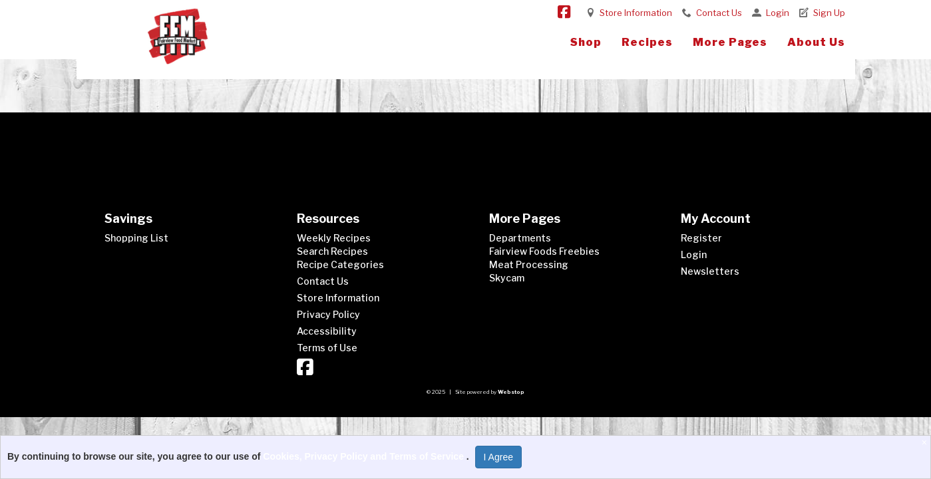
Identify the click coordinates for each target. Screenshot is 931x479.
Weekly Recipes (334, 237)
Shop (586, 42)
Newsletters (710, 271)
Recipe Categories (340, 264)
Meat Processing (528, 264)
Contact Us (719, 12)
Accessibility (327, 331)
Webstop (511, 392)
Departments (520, 237)
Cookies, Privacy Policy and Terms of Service (364, 456)
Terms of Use (327, 347)
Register (701, 237)
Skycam (506, 277)
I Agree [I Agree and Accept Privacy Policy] (498, 457)
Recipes (647, 42)
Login (777, 12)
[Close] (926, 442)
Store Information (636, 12)
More (730, 42)
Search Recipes (332, 251)
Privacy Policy (328, 314)
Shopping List (136, 237)
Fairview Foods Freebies (544, 251)
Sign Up (829, 12)
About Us (816, 42)
